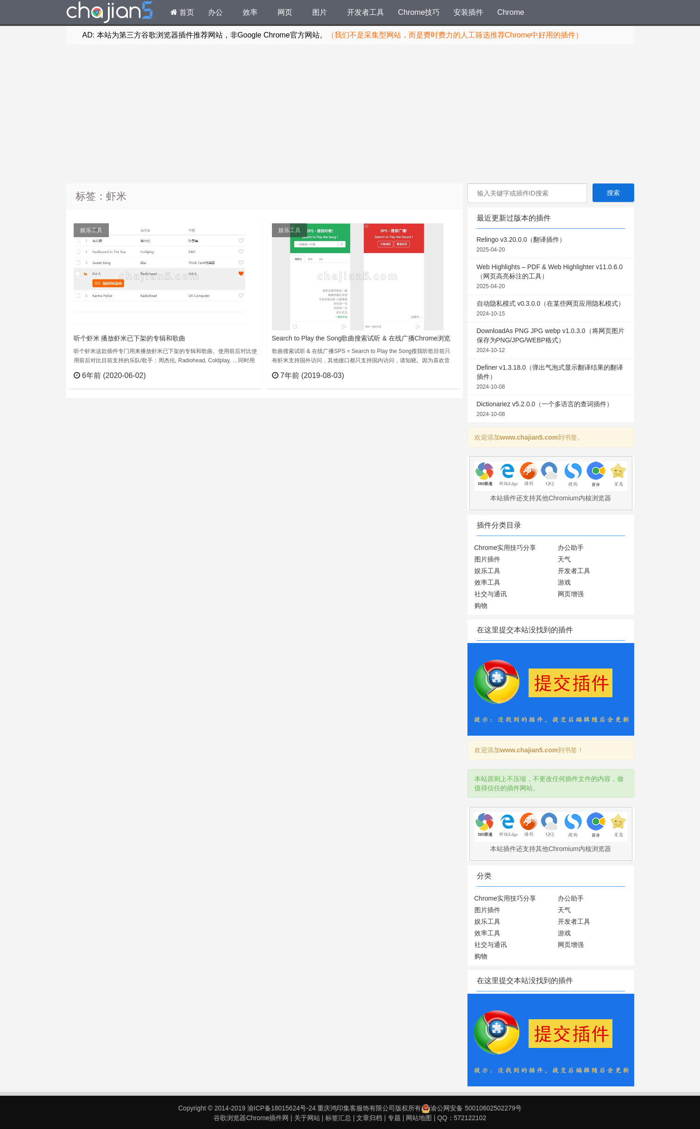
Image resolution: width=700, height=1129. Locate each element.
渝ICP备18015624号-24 (281, 1108)
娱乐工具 (91, 230)
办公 (215, 12)
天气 (564, 559)
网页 (284, 12)
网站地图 (419, 1118)
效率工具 (487, 582)
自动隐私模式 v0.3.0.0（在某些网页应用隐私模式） (551, 309)
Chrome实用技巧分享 (505, 547)
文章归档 (369, 1118)
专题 (394, 1118)
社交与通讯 (490, 594)
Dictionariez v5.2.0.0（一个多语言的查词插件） (551, 409)
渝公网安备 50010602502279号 (471, 1108)
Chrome (510, 12)
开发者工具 (365, 12)
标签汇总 (338, 1118)
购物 (480, 605)
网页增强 (571, 594)
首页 (182, 12)
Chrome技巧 (419, 12)
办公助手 (571, 547)
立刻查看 (237, 375)
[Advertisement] (350, 114)
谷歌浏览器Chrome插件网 (251, 1118)
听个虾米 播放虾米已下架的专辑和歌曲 (130, 338)
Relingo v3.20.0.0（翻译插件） (551, 245)
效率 (250, 12)
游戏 (564, 582)
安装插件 (468, 12)
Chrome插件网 (109, 13)
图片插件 (487, 559)
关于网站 (307, 1118)
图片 (319, 12)
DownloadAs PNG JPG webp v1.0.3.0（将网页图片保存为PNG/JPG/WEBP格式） (551, 341)
